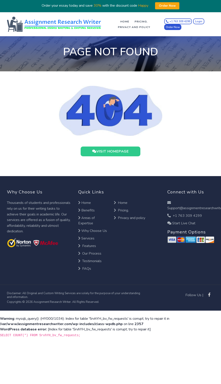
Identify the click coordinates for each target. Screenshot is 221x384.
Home (124, 21)
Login (198, 21)
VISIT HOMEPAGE (110, 151)
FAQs (84, 268)
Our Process (89, 253)
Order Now (173, 27)
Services (86, 238)
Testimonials (90, 261)
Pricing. (141, 21)
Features (87, 245)
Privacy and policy (134, 27)
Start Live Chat (181, 223)
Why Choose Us (92, 230)
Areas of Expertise (86, 220)
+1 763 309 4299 (184, 215)
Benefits (86, 210)
